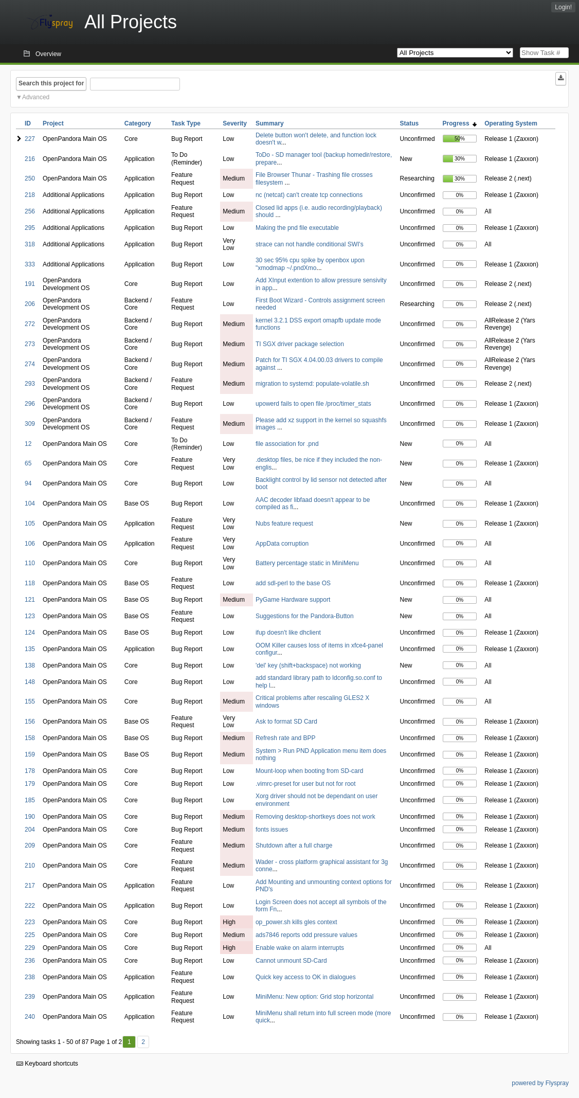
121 (30, 599)
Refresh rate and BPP (286, 738)
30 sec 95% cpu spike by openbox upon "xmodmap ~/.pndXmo (310, 264)
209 (30, 845)
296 (30, 403)
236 (30, 960)
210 (30, 865)
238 (30, 977)
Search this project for (51, 83)
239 (30, 996)
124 (30, 632)
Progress (460, 123)
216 (30, 159)
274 (30, 364)
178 (30, 771)
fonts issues (272, 829)
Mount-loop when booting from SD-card (309, 771)
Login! (563, 7)
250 (30, 178)
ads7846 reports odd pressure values (306, 935)
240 (30, 1016)
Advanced (35, 97)
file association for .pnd (287, 443)
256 (30, 211)
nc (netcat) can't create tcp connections (309, 195)
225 (30, 935)
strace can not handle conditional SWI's (310, 244)
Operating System (510, 123)
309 (30, 423)
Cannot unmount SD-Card (291, 960)
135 (30, 649)
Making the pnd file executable (297, 227)
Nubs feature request (284, 523)
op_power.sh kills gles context (296, 922)
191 (30, 283)
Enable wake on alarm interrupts (300, 947)
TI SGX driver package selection (300, 344)
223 (30, 922)
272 (30, 324)
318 (30, 244)
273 (30, 344)
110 (30, 563)
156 (30, 721)
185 (30, 800)
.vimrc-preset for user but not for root (306, 783)
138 (30, 665)
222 (30, 905)
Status (409, 123)
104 (30, 503)
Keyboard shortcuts (47, 1063)
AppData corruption (282, 543)
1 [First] (129, 1042)
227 (30, 138)
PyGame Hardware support (293, 599)
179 (30, 783)
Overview (48, 54)
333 (30, 264)
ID (28, 123)
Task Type (186, 123)
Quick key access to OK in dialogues (306, 977)
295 (30, 227)
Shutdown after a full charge (294, 845)
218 (30, 195)
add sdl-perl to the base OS (293, 583)
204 (30, 829)
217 (30, 885)
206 (30, 304)
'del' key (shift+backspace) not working (308, 665)
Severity (235, 123)
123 (30, 616)
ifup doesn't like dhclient (288, 632)
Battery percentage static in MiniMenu (307, 563)
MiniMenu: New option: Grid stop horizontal (314, 996)
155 (30, 701)
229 (30, 947)
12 (28, 443)
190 (30, 816)
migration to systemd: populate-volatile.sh (312, 383)
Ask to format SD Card (286, 721)
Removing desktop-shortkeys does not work (315, 816)
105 (30, 523)
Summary (270, 123)
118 (30, 583)
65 (28, 463)
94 (28, 483)
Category (137, 123)
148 (30, 682)
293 (30, 383)
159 (30, 754)
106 (30, 543)
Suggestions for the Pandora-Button (305, 616)
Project (53, 123)
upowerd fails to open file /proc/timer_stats (313, 403)
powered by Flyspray (540, 1083)
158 (30, 738)
